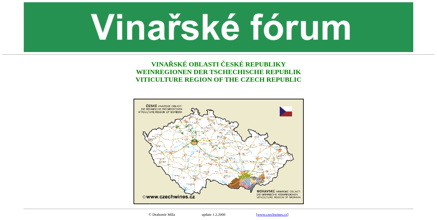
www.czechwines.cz (272, 214)
